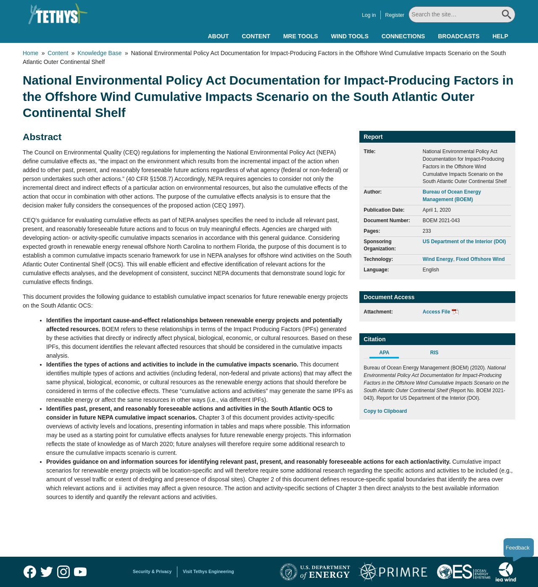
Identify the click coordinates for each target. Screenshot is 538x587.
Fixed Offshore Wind (480, 259)
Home (30, 53)
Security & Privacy (152, 571)
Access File (436, 312)
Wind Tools (350, 36)
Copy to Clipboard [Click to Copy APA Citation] (385, 411)
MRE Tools (300, 36)
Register (394, 15)
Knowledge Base (99, 53)
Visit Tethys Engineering (208, 571)
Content (256, 36)
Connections (403, 36)
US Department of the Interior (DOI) (464, 241)
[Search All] (461, 14)
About (218, 36)
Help (500, 36)
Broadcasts (459, 36)
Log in (368, 15)
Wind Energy (438, 259)
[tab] (389, 354)
